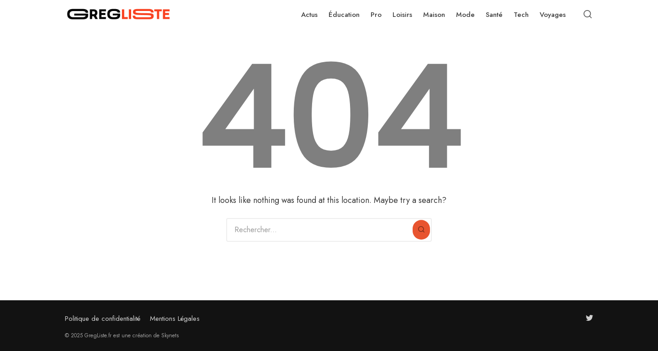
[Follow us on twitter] (589, 318)
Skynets (170, 335)
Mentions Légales (175, 319)
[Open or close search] (587, 14)
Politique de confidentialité (102, 319)
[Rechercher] (421, 230)
